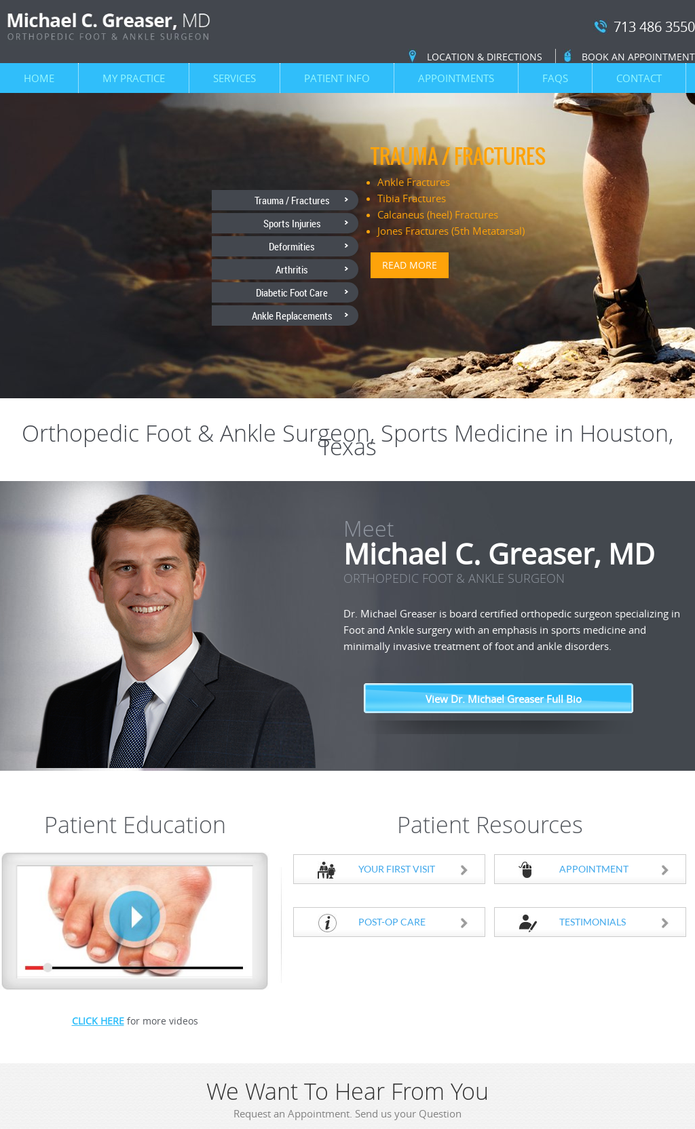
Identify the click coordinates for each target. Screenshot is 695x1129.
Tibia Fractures (411, 198)
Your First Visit (414, 868)
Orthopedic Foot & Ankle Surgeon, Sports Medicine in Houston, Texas (347, 439)
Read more (409, 265)
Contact (639, 78)
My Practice (133, 78)
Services (234, 78)
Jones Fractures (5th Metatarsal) (451, 230)
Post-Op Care (414, 921)
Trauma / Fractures (458, 155)
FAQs (555, 78)
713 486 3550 (654, 27)
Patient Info (337, 78)
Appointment (615, 868)
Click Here (98, 1020)
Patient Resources (490, 824)
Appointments (456, 78)
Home (39, 78)
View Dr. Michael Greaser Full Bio (504, 699)
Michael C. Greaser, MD (518, 566)
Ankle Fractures (413, 182)
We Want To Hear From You (347, 1102)
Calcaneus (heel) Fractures (437, 214)
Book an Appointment (638, 56)
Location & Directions (484, 56)
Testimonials (615, 921)
